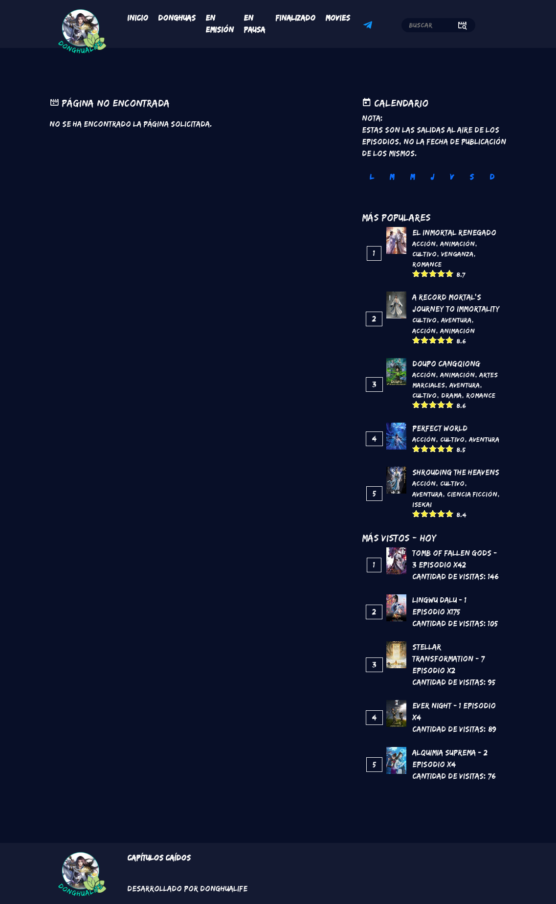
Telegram (369, 26)
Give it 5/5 (449, 273)
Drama (451, 395)
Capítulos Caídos (159, 858)
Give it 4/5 (441, 273)
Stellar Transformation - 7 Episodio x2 (448, 659)
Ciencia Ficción (472, 494)
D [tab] (491, 177)
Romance (427, 264)
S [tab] (471, 177)
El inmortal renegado (454, 232)
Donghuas (177, 18)
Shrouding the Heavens (455, 472)
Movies (337, 18)
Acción (424, 244)
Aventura (456, 320)
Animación (457, 244)
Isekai (422, 504)
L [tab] (372, 177)
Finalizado (295, 18)
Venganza (457, 254)
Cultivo (424, 254)
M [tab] (391, 177)
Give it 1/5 (416, 273)
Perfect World (439, 428)
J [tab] (432, 177)
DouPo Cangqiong (446, 364)
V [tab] (452, 177)
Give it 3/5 (433, 273)
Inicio (137, 18)
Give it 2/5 (425, 273)
